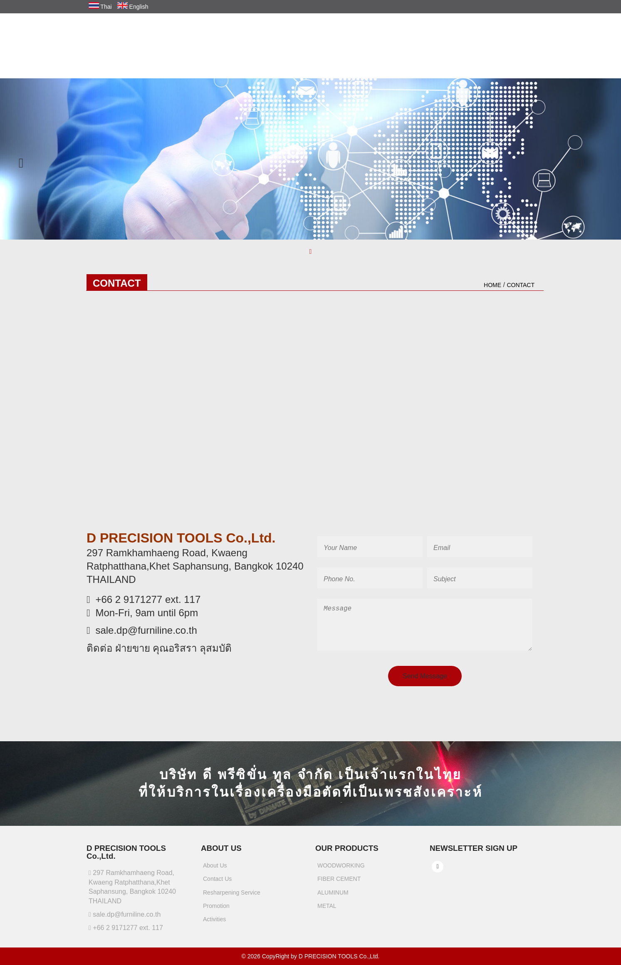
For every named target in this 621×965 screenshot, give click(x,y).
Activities (214, 923)
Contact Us (217, 883)
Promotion (216, 909)
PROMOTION (506, 42)
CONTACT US (548, 58)
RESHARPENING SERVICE (440, 42)
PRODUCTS (376, 42)
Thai (100, 6)
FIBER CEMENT (339, 883)
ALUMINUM (333, 896)
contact (520, 285)
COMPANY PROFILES (319, 42)
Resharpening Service (231, 896)
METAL (327, 909)
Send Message (425, 680)
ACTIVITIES (551, 42)
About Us (215, 869)
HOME (269, 42)
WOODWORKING (341, 869)
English (132, 6)
